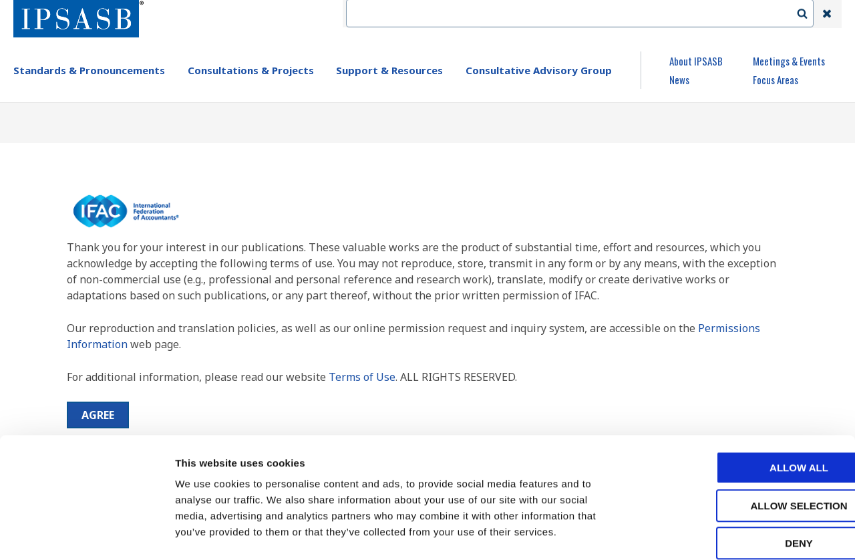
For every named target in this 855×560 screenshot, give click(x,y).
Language (616, 14)
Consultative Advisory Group (539, 70)
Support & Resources (389, 70)
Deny (743, 475)
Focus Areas (775, 79)
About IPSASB (696, 60)
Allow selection (743, 438)
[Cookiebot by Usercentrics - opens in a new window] (86, 534)
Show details (701, 533)
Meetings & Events (789, 60)
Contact (554, 14)
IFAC (503, 14)
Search (809, 14)
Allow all (743, 400)
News (679, 79)
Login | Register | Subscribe (720, 14)
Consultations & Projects (251, 70)
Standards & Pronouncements (89, 70)
